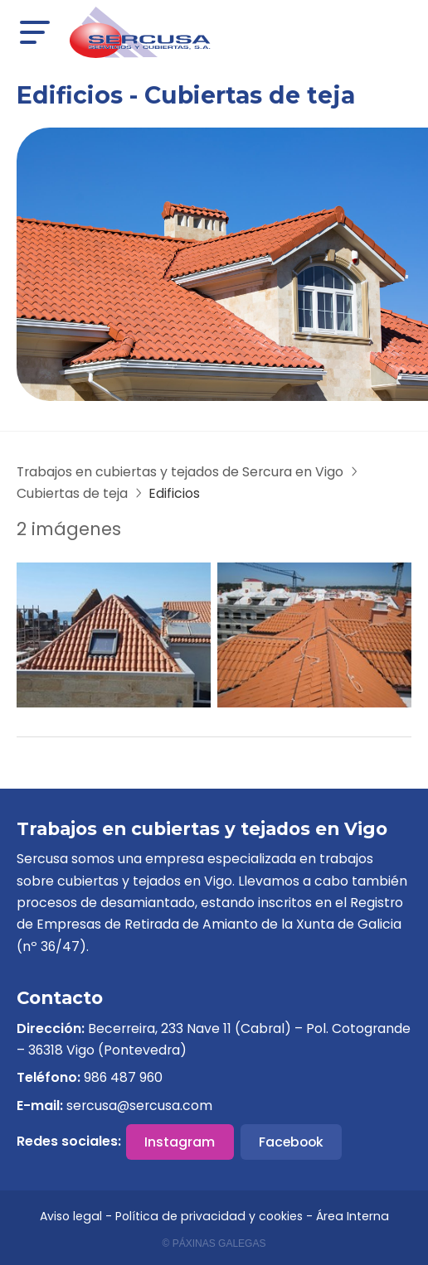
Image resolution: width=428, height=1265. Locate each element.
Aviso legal (71, 1216)
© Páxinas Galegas (214, 1243)
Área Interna (352, 1216)
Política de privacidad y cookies (209, 1216)
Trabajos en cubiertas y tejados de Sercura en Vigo (180, 471)
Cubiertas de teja (72, 493)
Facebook (291, 1142)
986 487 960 (123, 1077)
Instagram (179, 1142)
